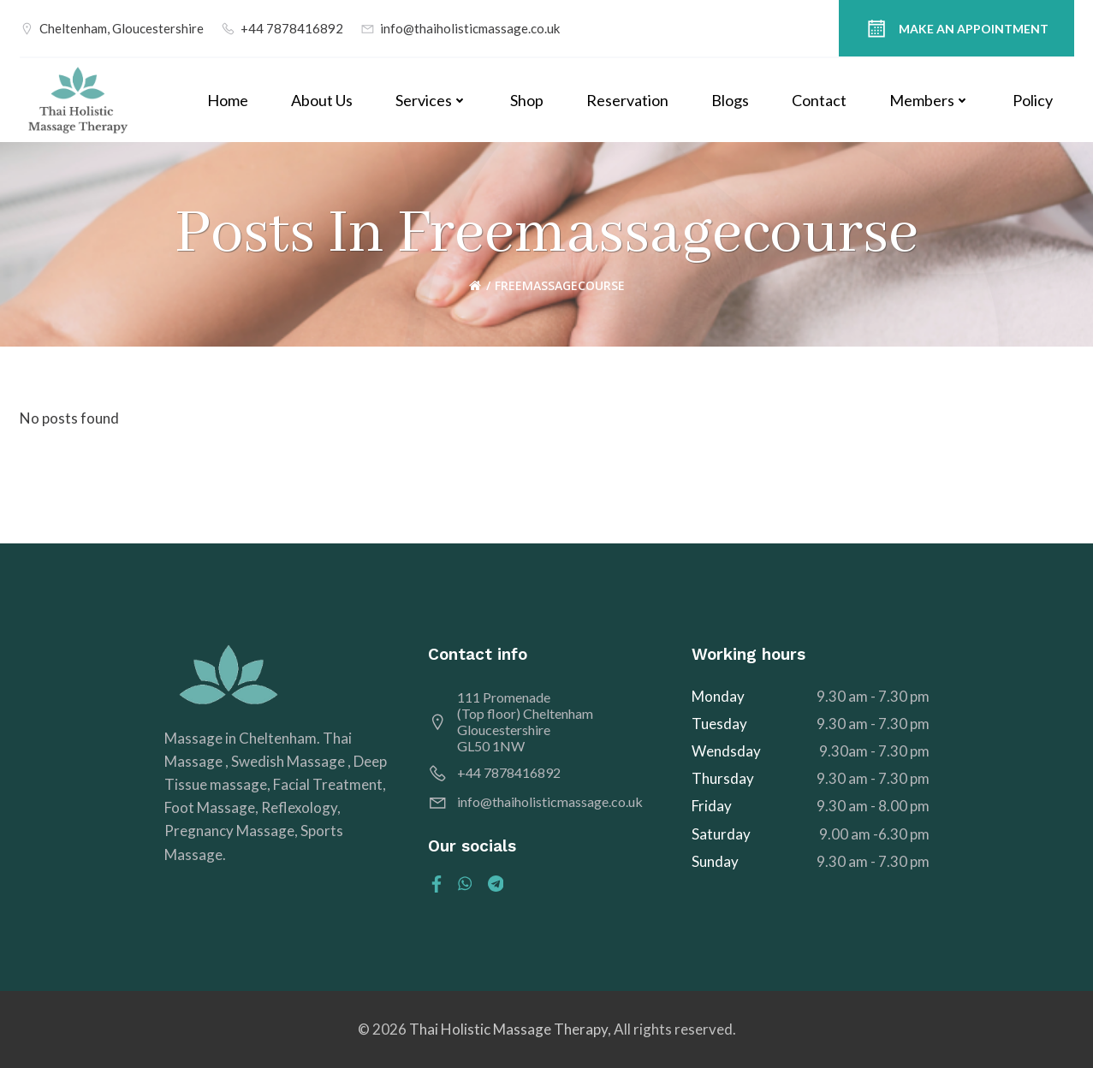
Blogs (730, 100)
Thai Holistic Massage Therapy (508, 1029)
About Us (322, 100)
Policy (1033, 100)
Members (929, 100)
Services (431, 100)
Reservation (627, 100)
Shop (527, 100)
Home (227, 100)
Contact (819, 100)
